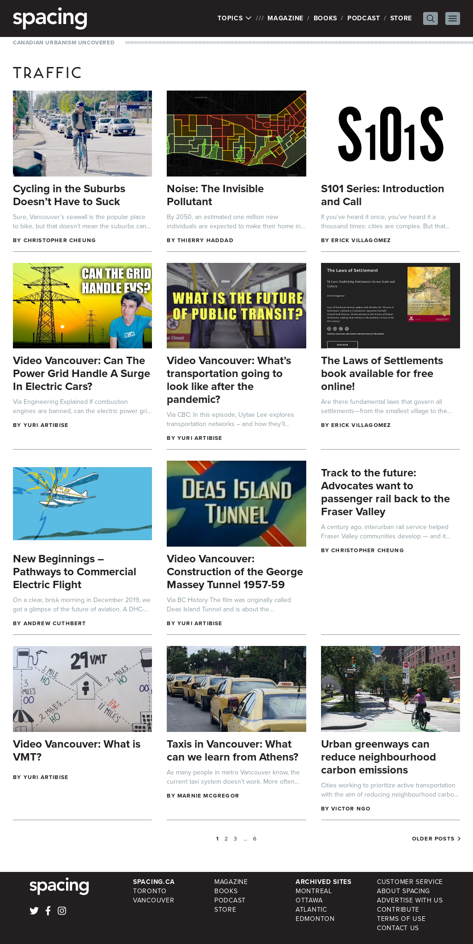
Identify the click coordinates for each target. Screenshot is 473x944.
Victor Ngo (350, 808)
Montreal (314, 891)
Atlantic (311, 909)
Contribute (398, 909)
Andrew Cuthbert (55, 623)
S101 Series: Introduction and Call (382, 195)
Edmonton (315, 919)
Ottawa (309, 900)
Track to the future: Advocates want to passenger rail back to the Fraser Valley (385, 492)
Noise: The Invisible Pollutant (215, 195)
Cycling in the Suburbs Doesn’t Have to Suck (69, 195)
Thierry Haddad (205, 240)
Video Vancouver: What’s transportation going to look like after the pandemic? (229, 380)
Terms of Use (401, 919)
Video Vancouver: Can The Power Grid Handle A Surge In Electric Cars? (81, 373)
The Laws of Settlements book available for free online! (382, 373)
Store (401, 18)
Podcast (363, 18)
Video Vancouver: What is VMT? (76, 750)
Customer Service (410, 882)
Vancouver (153, 900)
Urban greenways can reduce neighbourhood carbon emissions (378, 757)
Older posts (433, 838)
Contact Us (398, 928)
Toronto (150, 891)
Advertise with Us (410, 900)
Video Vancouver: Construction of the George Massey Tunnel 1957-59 (235, 571)
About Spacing (403, 891)
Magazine (285, 18)
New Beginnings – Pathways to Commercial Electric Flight (74, 571)
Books (326, 18)
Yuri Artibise (46, 425)
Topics (235, 18)
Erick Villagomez (361, 240)
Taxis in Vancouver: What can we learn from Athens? (232, 750)
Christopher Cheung (60, 240)
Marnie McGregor (208, 796)
